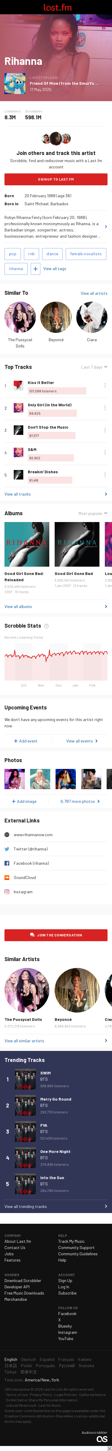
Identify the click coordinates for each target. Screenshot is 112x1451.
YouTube (65, 1338)
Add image (26, 801)
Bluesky (65, 1325)
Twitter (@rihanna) (30, 848)
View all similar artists (24, 1040)
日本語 (10, 1365)
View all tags (54, 268)
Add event (28, 740)
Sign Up (65, 1280)
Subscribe (67, 1292)
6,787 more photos (78, 801)
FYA (43, 1125)
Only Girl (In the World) (49, 404)
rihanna (16, 268)
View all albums (18, 606)
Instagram (23, 891)
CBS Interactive (17, 1389)
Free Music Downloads (24, 1292)
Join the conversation (59, 935)
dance (52, 253)
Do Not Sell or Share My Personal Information (42, 1400)
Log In (63, 1286)
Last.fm (57, 7)
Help (62, 1259)
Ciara (92, 339)
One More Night (55, 1151)
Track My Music (71, 1241)
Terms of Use (17, 1394)
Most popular (90, 513)
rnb (31, 253)
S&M (32, 449)
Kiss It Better (41, 382)
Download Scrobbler (22, 1280)
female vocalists (86, 253)
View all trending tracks (25, 1206)
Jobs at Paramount (21, 1405)
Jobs (9, 1253)
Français (66, 1359)
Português (45, 1365)
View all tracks (17, 493)
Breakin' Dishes (43, 471)
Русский (67, 1365)
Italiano (85, 1359)
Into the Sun (52, 1177)
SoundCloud (25, 877)
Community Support (76, 1247)
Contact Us (14, 1247)
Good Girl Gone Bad (74, 573)
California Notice (92, 1394)
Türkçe (10, 1371)
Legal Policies (65, 1394)
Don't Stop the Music (48, 427)
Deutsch (28, 1359)
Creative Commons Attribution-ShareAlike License (45, 1416)
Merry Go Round (55, 1098)
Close (109, 1448)
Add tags (35, 269)
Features (12, 1259)
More (105, 385)
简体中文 (28, 1371)
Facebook (67, 1313)
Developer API (17, 1286)
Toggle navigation (7, 7)
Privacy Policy (41, 1394)
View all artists (94, 293)
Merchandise (15, 1299)
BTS (44, 1079)
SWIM (45, 1072)
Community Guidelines (78, 1253)
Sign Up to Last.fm (56, 179)
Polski (26, 1365)
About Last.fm (17, 1241)
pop (12, 253)
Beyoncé (56, 339)
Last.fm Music (50, 1405)
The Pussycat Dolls (23, 1019)
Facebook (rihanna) (31, 863)
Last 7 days (91, 367)
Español (47, 1359)
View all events (79, 740)
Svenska (86, 1365)
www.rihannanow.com (33, 834)
